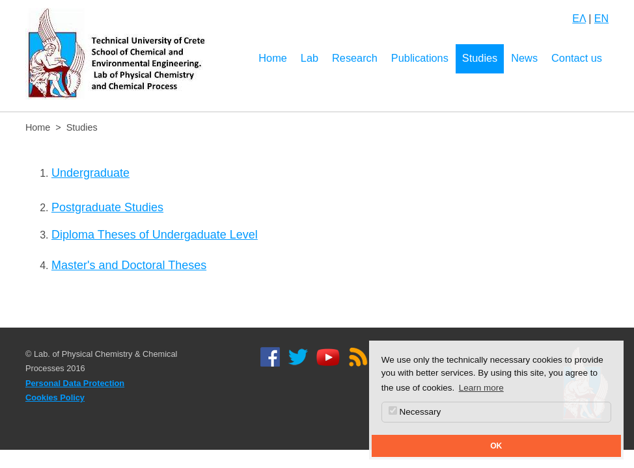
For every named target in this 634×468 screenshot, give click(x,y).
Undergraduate (90, 172)
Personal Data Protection (74, 383)
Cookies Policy (55, 397)
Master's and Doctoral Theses (128, 265)
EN (601, 18)
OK (496, 445)
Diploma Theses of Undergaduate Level (154, 234)
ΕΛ (578, 18)
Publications (419, 58)
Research (355, 58)
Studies (479, 58)
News (524, 58)
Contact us (576, 58)
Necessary (415, 411)
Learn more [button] (481, 388)
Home (272, 58)
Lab (309, 58)
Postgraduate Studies (107, 207)
